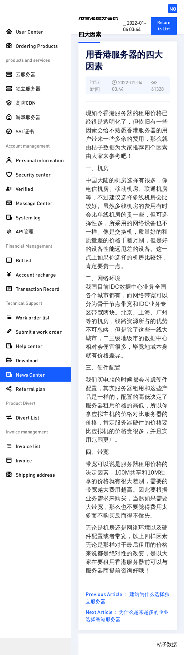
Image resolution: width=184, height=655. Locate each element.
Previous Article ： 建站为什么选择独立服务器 (127, 597)
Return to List (163, 25)
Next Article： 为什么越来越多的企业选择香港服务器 (127, 615)
